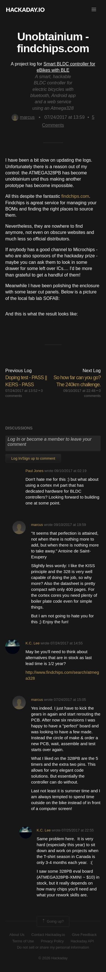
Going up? (52, 921)
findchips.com (75, 196)
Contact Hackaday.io (48, 934)
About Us (16, 934)
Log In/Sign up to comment (33, 458)
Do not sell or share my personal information (53, 947)
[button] (93, 9)
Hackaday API (82, 941)
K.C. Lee (32, 643)
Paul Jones (34, 471)
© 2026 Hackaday (53, 958)
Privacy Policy (52, 941)
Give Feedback (84, 934)
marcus (23, 117)
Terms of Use (23, 941)
